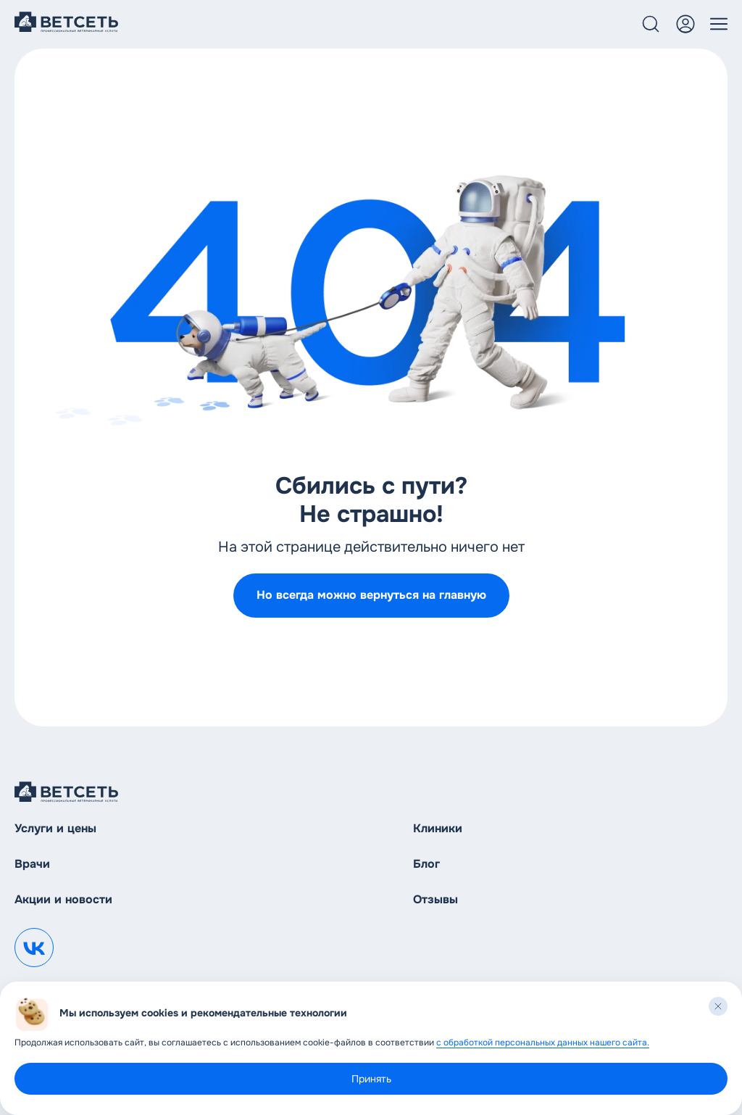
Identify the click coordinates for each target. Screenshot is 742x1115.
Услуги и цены (55, 828)
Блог (426, 864)
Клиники (437, 828)
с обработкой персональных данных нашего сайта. (542, 1042)
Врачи (32, 864)
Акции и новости (63, 899)
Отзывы (435, 899)
